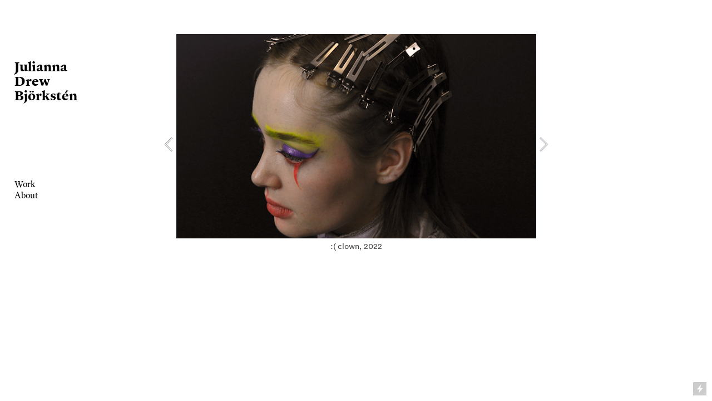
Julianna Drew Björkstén (45, 80)
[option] (356, 144)
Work (24, 184)
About (26, 195)
